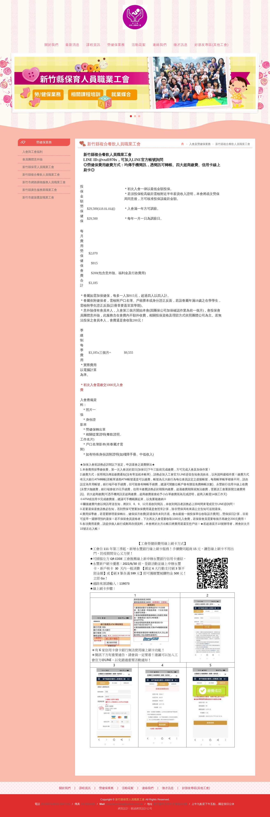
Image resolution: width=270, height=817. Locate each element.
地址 (149, 803)
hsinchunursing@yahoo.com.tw (124, 803)
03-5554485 (88, 803)
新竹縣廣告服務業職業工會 (39, 189)
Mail (102, 803)
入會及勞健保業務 (200, 144)
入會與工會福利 (32, 151)
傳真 (77, 803)
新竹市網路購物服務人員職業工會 (44, 182)
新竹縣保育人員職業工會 (135, 17)
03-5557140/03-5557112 (55, 803)
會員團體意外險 (32, 159)
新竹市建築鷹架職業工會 (38, 197)
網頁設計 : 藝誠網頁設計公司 (135, 808)
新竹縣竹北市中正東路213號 (170, 803)
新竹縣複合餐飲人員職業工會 (41, 174)
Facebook (248, 3)
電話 (37, 803)
